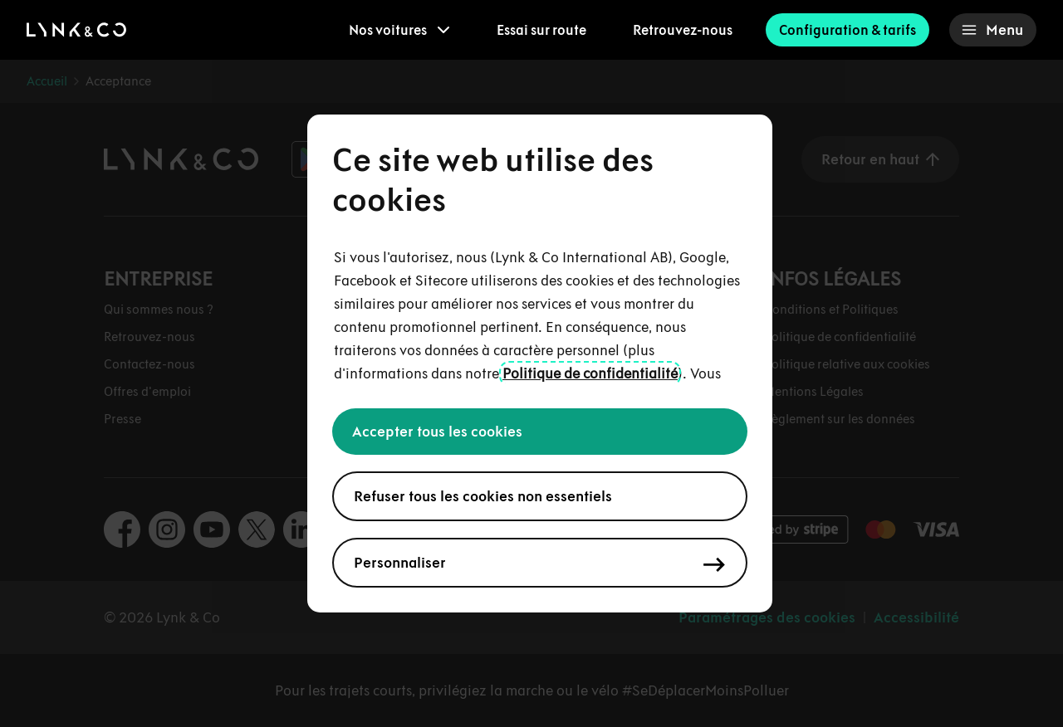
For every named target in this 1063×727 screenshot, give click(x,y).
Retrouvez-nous (682, 30)
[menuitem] (399, 29)
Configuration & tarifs (847, 30)
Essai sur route (541, 30)
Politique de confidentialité (590, 373)
